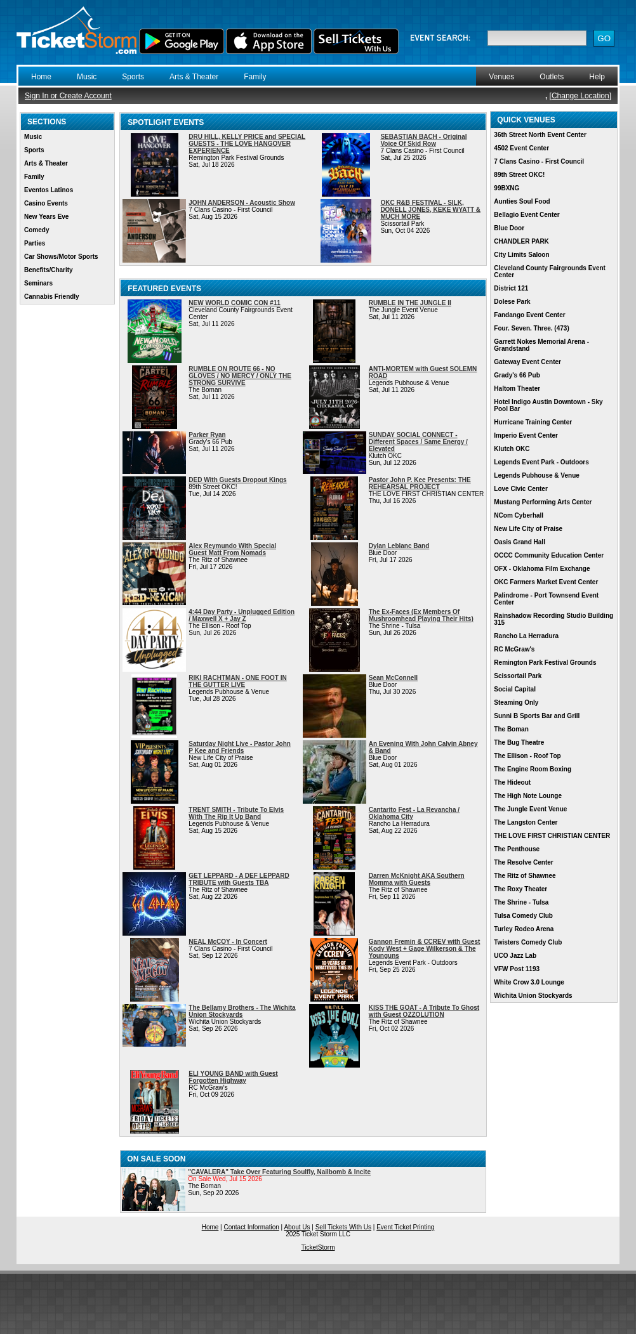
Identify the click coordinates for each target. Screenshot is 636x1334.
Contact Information (251, 1227)
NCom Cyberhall (518, 515)
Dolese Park (512, 301)
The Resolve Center (523, 862)
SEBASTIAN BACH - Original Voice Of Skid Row (423, 140)
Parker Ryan (207, 434)
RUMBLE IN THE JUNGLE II (410, 302)
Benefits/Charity (48, 269)
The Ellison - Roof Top (527, 755)
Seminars (38, 283)
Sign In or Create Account (68, 95)
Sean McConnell (393, 677)
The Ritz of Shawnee (524, 875)
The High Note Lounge (528, 795)
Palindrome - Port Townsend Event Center (546, 599)
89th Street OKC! (519, 174)
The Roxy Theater (520, 889)
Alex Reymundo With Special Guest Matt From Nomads (232, 549)
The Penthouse (517, 849)
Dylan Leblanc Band (399, 545)
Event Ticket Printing (405, 1227)
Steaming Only (516, 702)
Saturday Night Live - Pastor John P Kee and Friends (240, 747)
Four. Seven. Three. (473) (531, 328)
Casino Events (46, 203)
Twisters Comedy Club (528, 942)
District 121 (511, 288)
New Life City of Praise (528, 528)
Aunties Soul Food (522, 201)
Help (597, 76)
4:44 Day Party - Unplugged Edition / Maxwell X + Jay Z (242, 615)
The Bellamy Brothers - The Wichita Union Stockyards (242, 1011)
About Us (297, 1227)
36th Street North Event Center (540, 134)
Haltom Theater (517, 388)
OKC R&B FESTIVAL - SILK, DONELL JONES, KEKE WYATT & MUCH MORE (430, 209)
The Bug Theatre (519, 742)
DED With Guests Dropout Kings (237, 479)
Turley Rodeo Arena (523, 928)
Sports (133, 76)
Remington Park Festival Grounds (545, 662)
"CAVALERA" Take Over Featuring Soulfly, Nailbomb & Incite (279, 1171)
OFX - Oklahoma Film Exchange (542, 568)
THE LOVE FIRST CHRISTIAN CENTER (552, 835)
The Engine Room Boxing (532, 769)
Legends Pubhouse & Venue (536, 475)
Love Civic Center (520, 488)
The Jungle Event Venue (530, 809)
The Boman (511, 729)
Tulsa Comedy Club (523, 915)
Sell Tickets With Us (343, 1227)
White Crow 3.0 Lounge (529, 982)
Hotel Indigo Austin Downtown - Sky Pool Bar (548, 405)
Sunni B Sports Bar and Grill (537, 715)
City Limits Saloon (521, 254)
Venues (501, 76)
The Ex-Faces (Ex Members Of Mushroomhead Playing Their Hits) (421, 615)
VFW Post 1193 (517, 968)
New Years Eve (46, 216)
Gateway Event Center (527, 361)
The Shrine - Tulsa (521, 902)
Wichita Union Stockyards (533, 995)
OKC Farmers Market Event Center (546, 582)
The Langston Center (525, 822)
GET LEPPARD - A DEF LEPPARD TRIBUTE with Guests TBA (239, 879)
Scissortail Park (517, 675)
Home (41, 76)
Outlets (552, 76)
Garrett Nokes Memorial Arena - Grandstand (541, 345)
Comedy (36, 229)
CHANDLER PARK (521, 241)
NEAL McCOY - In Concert (228, 941)
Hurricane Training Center (533, 422)
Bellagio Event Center (526, 214)
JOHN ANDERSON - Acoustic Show (242, 202)
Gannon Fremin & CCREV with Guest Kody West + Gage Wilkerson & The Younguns (424, 948)
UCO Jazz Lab (515, 955)
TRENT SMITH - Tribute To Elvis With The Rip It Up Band (236, 813)
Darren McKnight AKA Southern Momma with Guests (417, 879)
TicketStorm (318, 1247)
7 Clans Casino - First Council (539, 161)
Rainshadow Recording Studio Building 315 (553, 619)
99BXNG (506, 188)
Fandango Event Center (529, 314)
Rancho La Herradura (526, 635)
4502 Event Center (521, 148)
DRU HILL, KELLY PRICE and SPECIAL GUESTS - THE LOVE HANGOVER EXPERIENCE (247, 143)
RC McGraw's (514, 649)
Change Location (580, 95)
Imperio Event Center (526, 435)
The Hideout (512, 782)
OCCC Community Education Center (549, 555)
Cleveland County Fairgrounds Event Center (550, 271)
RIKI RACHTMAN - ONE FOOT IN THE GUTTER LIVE (237, 681)
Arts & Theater (193, 76)
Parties (34, 243)
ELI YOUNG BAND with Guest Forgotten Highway (233, 1077)
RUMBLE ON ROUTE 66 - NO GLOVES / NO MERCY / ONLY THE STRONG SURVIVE (240, 375)
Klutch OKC (511, 448)
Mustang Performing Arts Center (543, 502)
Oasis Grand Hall (519, 542)
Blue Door (509, 228)
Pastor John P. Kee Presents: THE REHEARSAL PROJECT (420, 483)
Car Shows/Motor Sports (61, 256)
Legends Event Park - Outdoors (541, 462)
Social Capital (515, 689)
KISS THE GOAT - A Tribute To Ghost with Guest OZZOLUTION (424, 1011)
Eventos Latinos (48, 189)
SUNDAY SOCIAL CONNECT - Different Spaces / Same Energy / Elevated (418, 441)
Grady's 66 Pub (517, 375)
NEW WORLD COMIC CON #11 (234, 302)
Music (86, 76)
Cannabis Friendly (51, 296)
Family (255, 76)
